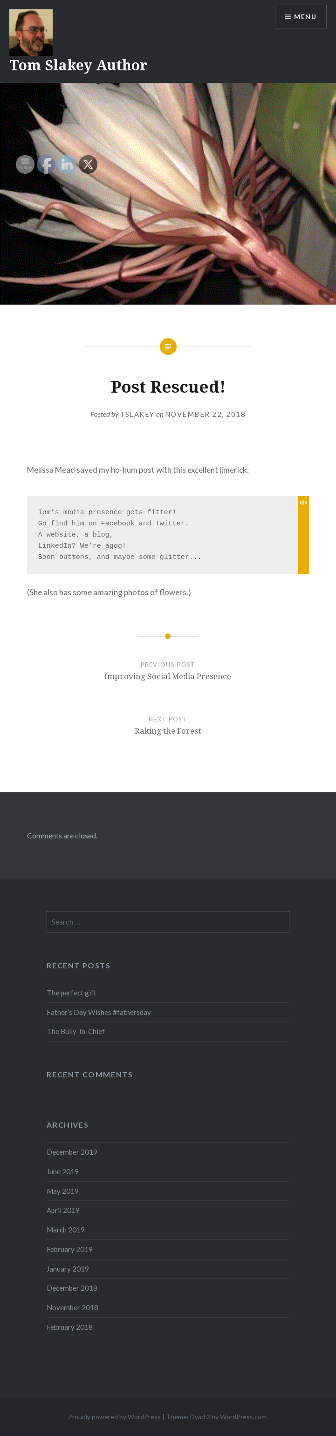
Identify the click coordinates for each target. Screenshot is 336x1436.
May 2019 (63, 1191)
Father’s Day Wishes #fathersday (99, 1012)
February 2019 (70, 1249)
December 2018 (72, 1288)
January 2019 (68, 1269)
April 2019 (63, 1210)
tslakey (137, 414)
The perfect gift (71, 992)
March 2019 (66, 1229)
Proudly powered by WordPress (114, 1417)
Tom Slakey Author (78, 65)
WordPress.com (243, 1417)
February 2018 (70, 1327)
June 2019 (63, 1171)
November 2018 (72, 1307)
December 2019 (72, 1152)
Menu (305, 16)
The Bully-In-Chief (76, 1031)
